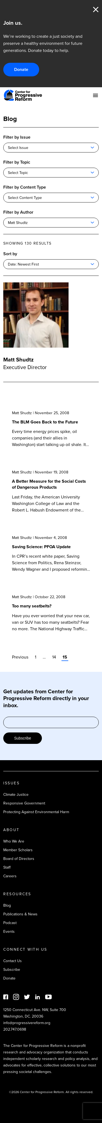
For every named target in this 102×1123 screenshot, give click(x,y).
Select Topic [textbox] (18, 173)
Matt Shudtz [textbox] (18, 223)
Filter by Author (18, 212)
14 (54, 657)
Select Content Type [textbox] (25, 198)
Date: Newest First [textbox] (23, 264)
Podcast (10, 923)
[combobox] (51, 147)
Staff (7, 867)
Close (96, 10)
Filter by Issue (16, 137)
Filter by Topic (16, 162)
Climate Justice (16, 794)
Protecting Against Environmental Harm (36, 812)
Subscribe (22, 738)
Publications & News (20, 914)
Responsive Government (24, 803)
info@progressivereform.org (26, 1023)
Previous (20, 657)
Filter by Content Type (24, 187)
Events (9, 931)
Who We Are (13, 841)
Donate (21, 69)
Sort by (10, 254)
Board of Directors (18, 859)
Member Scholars (18, 850)
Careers (10, 876)
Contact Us (12, 961)
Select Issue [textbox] (18, 148)
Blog (7, 905)
